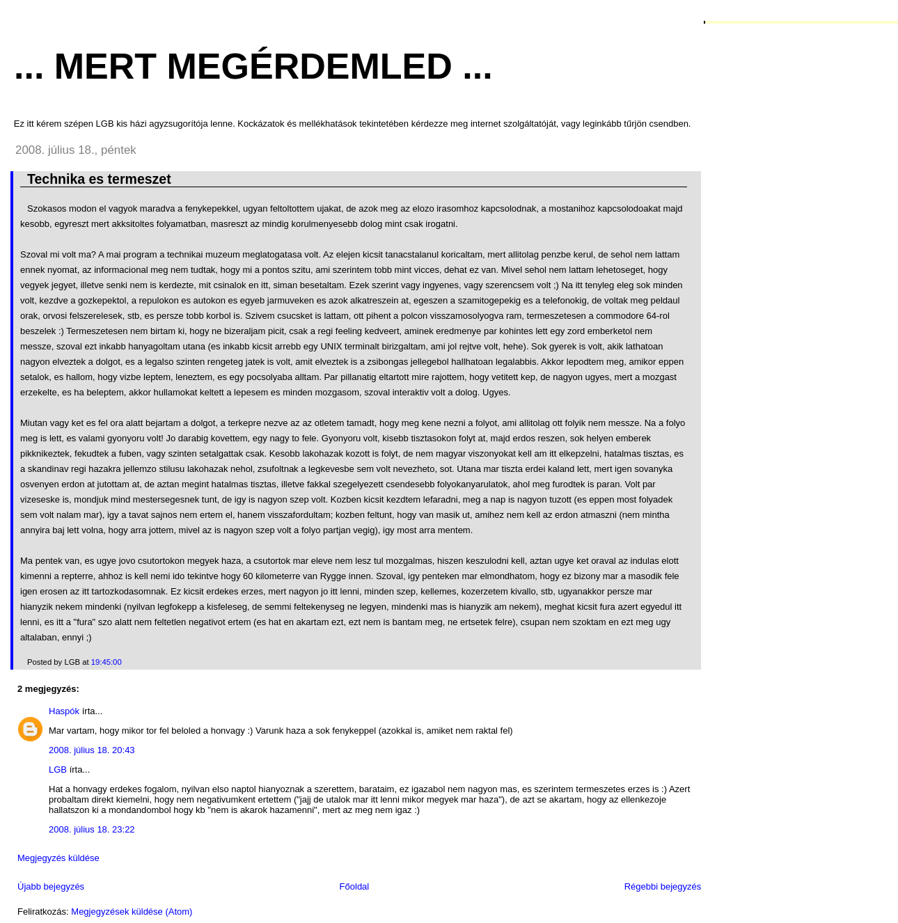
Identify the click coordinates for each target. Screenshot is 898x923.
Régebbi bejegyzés (663, 886)
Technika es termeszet (99, 179)
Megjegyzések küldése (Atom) (131, 911)
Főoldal (355, 886)
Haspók (64, 711)
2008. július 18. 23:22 (92, 829)
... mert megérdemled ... (253, 66)
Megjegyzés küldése (58, 858)
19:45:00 (106, 662)
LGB (58, 769)
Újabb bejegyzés (50, 886)
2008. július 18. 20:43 (92, 750)
